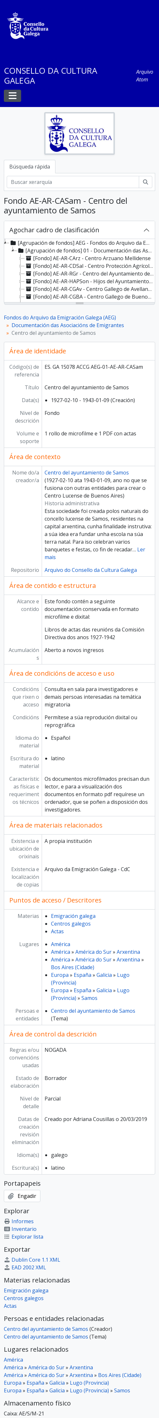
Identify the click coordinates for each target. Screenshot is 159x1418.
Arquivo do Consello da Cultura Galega (91, 569)
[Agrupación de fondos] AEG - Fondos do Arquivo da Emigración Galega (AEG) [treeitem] (82, 243)
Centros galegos (71, 923)
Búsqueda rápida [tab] (29, 166)
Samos (89, 998)
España (82, 974)
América (60, 944)
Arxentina (128, 951)
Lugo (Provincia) (89, 1382)
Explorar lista (23, 1236)
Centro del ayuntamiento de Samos (87, 472)
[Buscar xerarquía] (73, 182)
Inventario (20, 1229)
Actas (57, 931)
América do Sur (93, 951)
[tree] (79, 271)
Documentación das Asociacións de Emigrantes (68, 325)
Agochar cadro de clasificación (54, 230)
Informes (19, 1221)
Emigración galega (73, 915)
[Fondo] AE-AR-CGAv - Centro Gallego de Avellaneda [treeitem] (90, 289)
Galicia (104, 974)
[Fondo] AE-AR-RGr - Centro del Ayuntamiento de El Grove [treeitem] (90, 273)
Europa (60, 974)
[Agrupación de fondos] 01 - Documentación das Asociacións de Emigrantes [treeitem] (86, 250)
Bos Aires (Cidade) (72, 967)
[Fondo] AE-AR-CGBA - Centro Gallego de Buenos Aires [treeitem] (90, 297)
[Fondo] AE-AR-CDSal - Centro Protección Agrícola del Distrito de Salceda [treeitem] (90, 266)
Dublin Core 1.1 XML (32, 1259)
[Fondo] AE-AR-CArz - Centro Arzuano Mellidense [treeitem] (88, 258)
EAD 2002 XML (25, 1267)
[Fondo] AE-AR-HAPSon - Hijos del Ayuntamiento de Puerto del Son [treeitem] (90, 281)
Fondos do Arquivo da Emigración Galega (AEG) (60, 317)
